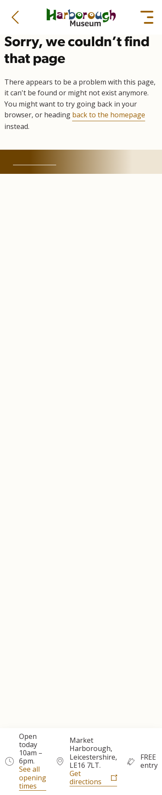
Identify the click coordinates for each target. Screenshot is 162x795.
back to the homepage (108, 114)
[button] (15, 17)
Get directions (86, 778)
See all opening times (32, 777)
